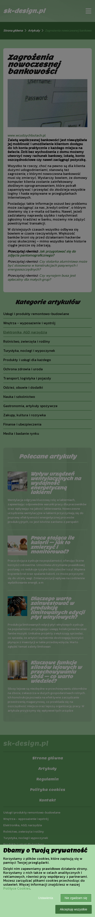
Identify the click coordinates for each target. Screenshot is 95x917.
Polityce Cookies (16, 888)
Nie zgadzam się (76, 898)
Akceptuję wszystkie (73, 909)
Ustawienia (45, 898)
